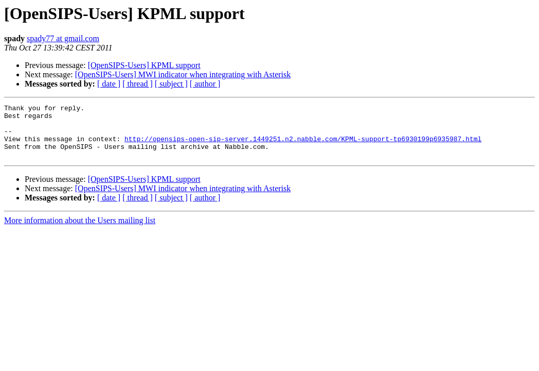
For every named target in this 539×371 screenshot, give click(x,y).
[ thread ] (137, 83)
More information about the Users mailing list (79, 231)
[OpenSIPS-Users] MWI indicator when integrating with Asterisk (183, 74)
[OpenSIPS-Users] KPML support (144, 65)
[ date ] (108, 83)
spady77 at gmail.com (63, 38)
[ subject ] (171, 83)
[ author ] (205, 83)
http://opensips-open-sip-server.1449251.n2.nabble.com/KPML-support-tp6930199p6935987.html (302, 146)
